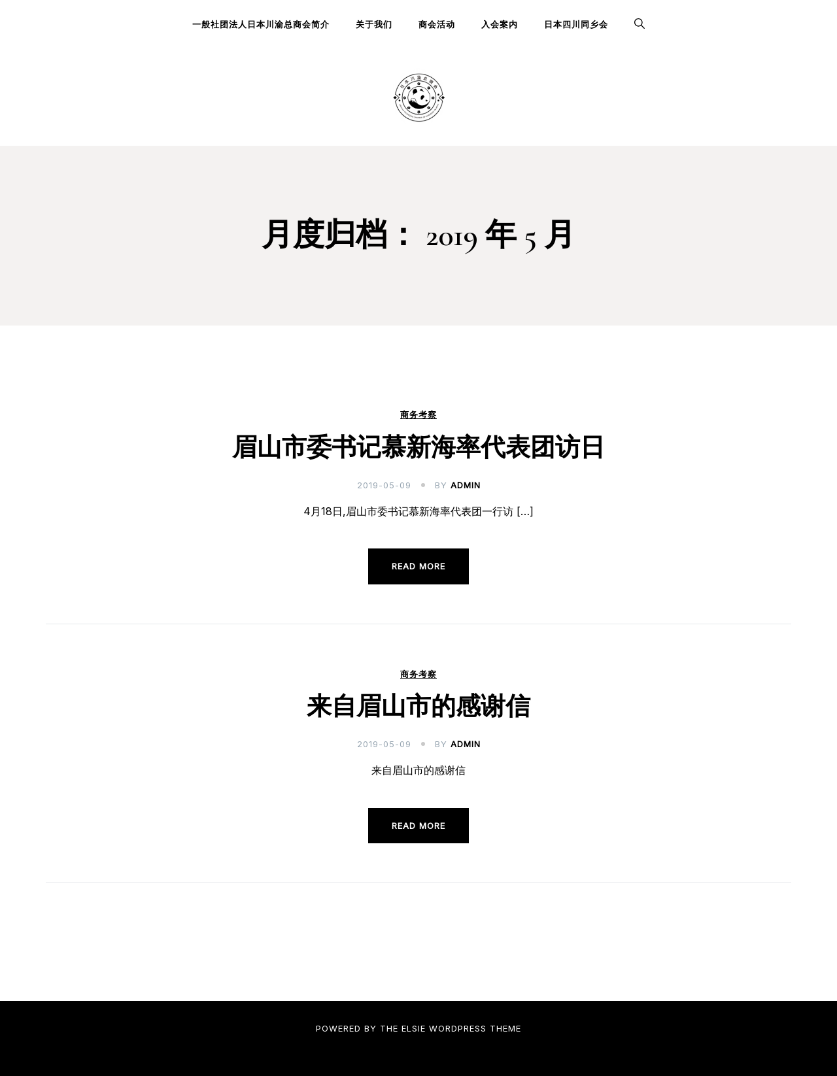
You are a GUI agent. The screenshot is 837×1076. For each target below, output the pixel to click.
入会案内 (499, 24)
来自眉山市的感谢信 (418, 707)
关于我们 (374, 24)
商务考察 (418, 415)
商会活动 (436, 24)
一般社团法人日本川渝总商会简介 (261, 24)
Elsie (413, 1028)
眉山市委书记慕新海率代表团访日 (418, 448)
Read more (418, 566)
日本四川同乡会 (576, 24)
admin (466, 485)
